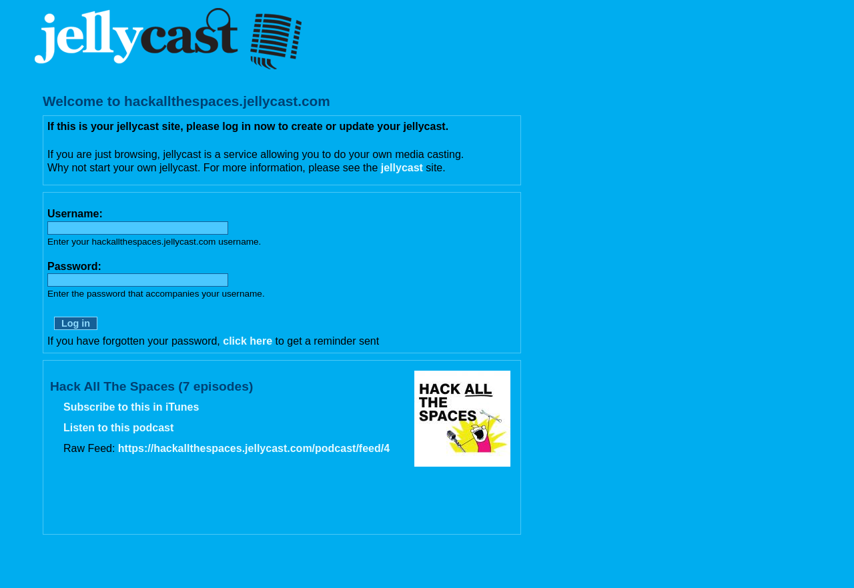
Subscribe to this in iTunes (131, 407)
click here (247, 341)
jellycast (402, 167)
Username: (75, 213)
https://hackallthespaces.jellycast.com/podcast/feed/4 (254, 448)
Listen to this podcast (118, 427)
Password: (74, 266)
